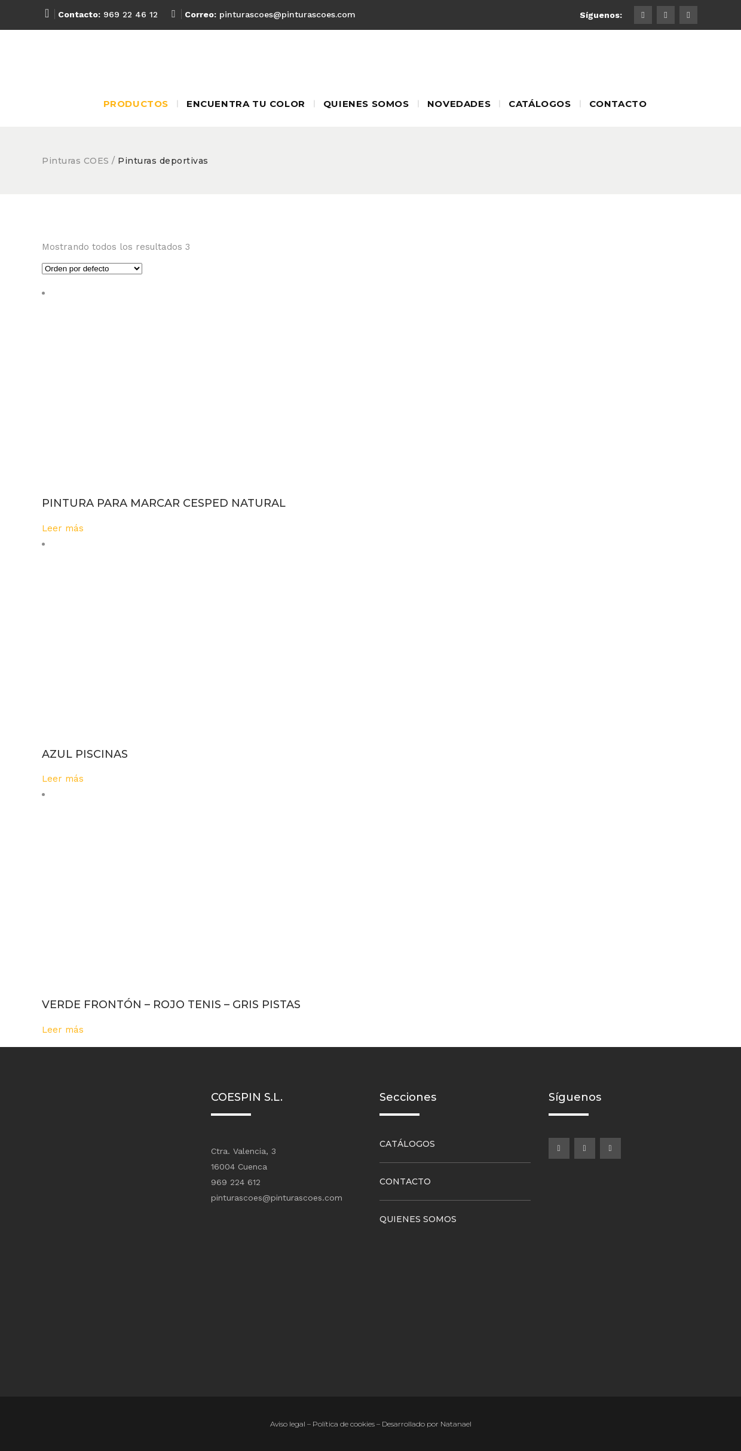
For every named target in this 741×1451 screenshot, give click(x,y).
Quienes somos (418, 1219)
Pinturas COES (75, 161)
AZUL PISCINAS (85, 754)
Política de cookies (344, 1423)
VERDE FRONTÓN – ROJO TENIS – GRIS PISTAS (171, 1004)
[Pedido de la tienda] (92, 268)
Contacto (405, 1181)
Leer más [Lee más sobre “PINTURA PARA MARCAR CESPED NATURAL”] (63, 528)
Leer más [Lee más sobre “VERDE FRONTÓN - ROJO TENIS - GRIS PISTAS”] (63, 1029)
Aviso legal (287, 1423)
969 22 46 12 (130, 14)
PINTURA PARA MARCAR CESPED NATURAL (164, 503)
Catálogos (407, 1143)
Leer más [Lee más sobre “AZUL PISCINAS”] (63, 778)
